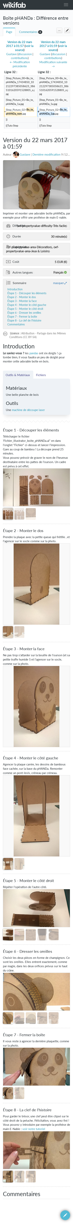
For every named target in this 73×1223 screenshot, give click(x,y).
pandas (33, 353)
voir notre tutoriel (33, 1129)
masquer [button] (58, 283)
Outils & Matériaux (18, 375)
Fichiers (41, 375)
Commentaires (28, 32)
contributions (19, 58)
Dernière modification (46, 154)
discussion (25, 54)
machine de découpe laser (28, 410)
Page (9, 32)
